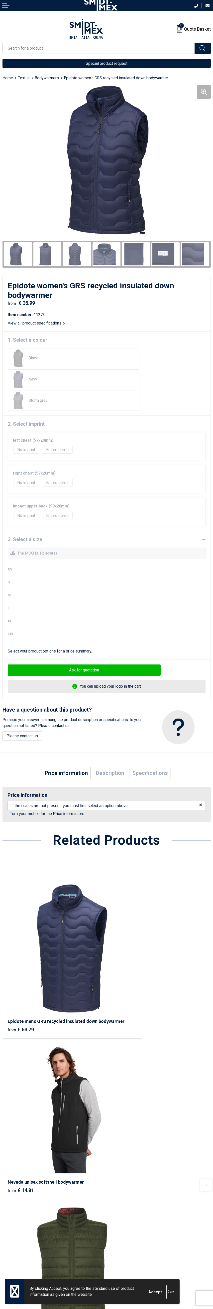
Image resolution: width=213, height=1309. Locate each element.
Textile (24, 78)
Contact (9, 1229)
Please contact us (22, 714)
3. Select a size (25, 518)
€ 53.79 (21, 980)
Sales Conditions (124, 1229)
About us (116, 1155)
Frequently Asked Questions (134, 1171)
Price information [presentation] (66, 752)
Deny (171, 1292)
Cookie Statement (124, 1237)
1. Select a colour (27, 340)
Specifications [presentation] (150, 752)
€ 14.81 (125, 973)
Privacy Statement (125, 1245)
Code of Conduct (123, 1252)
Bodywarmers (47, 78)
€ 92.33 (125, 1114)
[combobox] (98, 48)
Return (8, 1237)
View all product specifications (36, 323)
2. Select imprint (26, 403)
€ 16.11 (21, 1107)
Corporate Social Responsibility (136, 1260)
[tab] (66, 752)
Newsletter (118, 1163)
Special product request (106, 63)
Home (7, 78)
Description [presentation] (110, 752)
